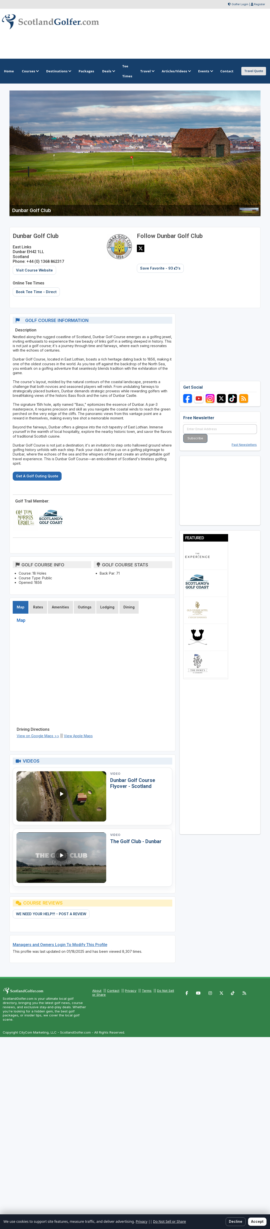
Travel (147, 71)
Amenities (60, 607)
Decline (235, 1221)
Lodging (107, 607)
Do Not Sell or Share (169, 1221)
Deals (108, 71)
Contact (113, 991)
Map (20, 607)
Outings (84, 607)
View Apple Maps (78, 736)
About (96, 991)
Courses (30, 71)
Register (259, 4)
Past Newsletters (244, 445)
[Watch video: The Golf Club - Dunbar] (61, 857)
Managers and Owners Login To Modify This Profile (60, 944)
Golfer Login (240, 4)
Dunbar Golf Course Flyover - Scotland (132, 783)
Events (205, 71)
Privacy (130, 991)
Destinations (58, 71)
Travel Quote (253, 71)
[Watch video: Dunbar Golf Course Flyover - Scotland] (61, 796)
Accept (257, 1221)
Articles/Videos (176, 71)
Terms (147, 991)
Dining (129, 607)
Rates (38, 607)
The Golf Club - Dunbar (136, 841)
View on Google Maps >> (38, 736)
